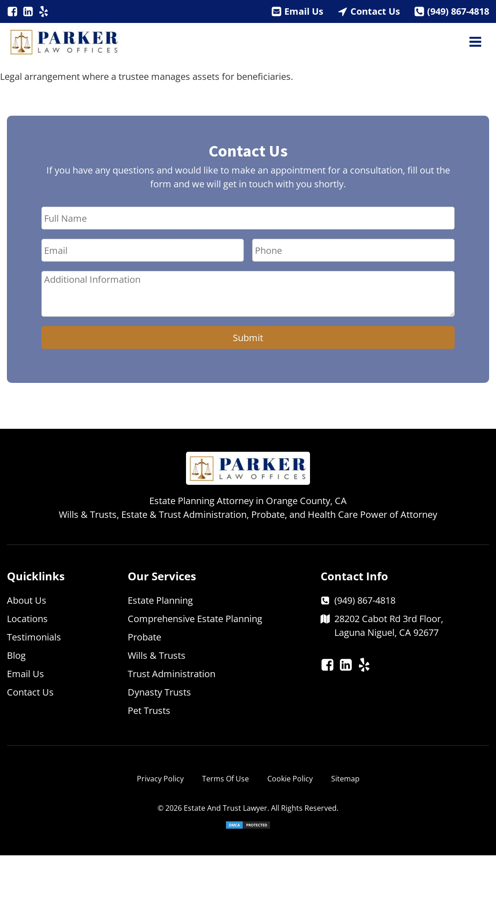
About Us (26, 600)
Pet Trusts (149, 710)
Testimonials (34, 637)
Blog (16, 655)
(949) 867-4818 (458, 11)
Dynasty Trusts (159, 692)
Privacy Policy (160, 779)
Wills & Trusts (157, 655)
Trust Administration (171, 674)
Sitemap (345, 779)
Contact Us (375, 11)
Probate (144, 637)
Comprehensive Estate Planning (195, 618)
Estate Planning (160, 600)
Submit (248, 337)
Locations (27, 618)
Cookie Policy (290, 779)
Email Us (303, 11)
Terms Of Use (225, 779)
